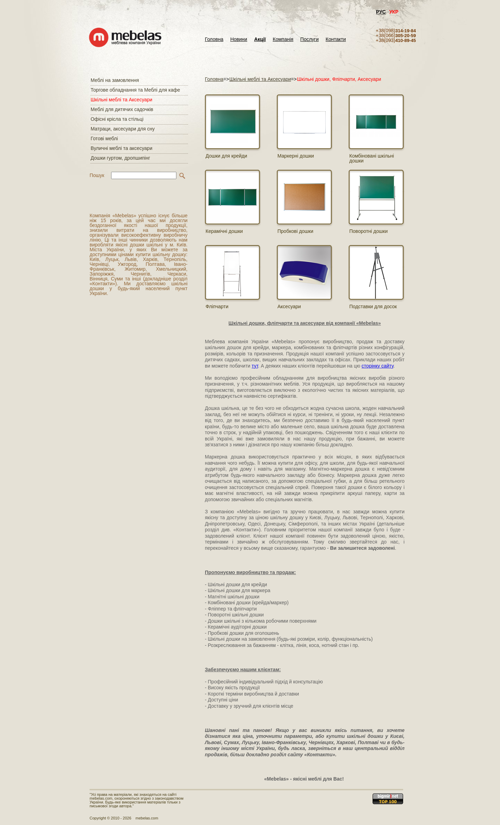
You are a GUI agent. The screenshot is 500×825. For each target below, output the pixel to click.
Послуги (309, 39)
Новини (238, 39)
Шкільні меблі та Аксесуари (121, 99)
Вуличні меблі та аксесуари (121, 148)
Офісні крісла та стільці (117, 119)
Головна (214, 39)
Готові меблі (104, 138)
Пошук (97, 175)
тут (255, 366)
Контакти (336, 39)
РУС (381, 12)
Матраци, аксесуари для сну (123, 129)
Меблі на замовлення (115, 80)
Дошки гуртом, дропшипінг (120, 158)
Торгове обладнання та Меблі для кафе (135, 90)
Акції (260, 39)
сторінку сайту (377, 366)
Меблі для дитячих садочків (122, 109)
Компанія (283, 39)
